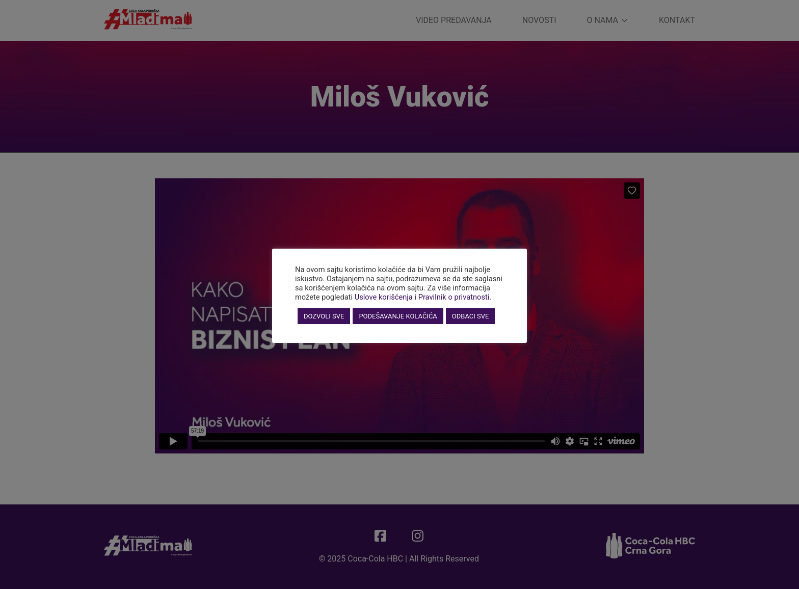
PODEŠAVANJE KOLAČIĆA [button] (398, 316)
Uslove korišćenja (384, 297)
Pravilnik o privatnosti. (455, 297)
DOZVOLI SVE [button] (324, 316)
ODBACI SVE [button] (470, 316)
